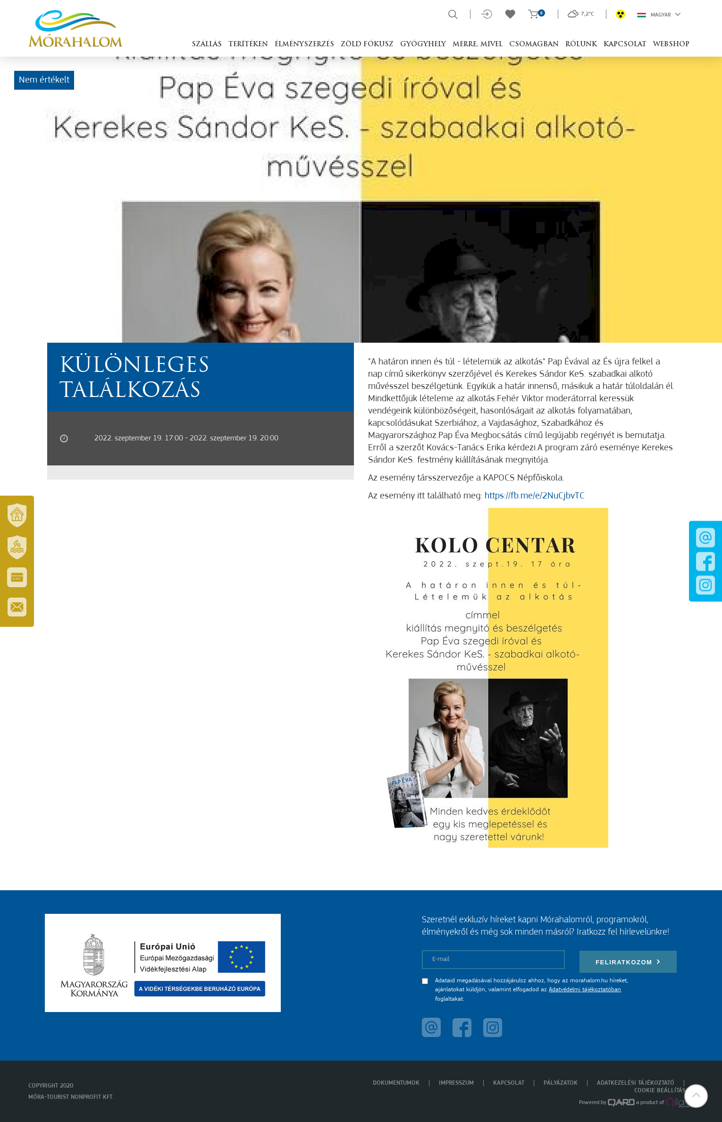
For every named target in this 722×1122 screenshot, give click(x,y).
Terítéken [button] (248, 44)
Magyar (659, 14)
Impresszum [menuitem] (456, 1083)
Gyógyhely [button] (423, 44)
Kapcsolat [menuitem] (508, 1083)
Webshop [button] (671, 44)
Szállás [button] (207, 44)
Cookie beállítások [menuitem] (664, 1091)
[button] (696, 1096)
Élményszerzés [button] (304, 44)
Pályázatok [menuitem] (561, 1083)
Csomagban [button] (534, 44)
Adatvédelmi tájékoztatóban (585, 990)
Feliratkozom (628, 962)
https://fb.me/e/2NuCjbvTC (535, 496)
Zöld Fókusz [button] (367, 44)
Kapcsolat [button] (625, 44)
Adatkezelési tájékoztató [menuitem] (635, 1083)
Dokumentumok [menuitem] (396, 1083)
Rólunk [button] (581, 44)
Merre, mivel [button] (478, 44)
